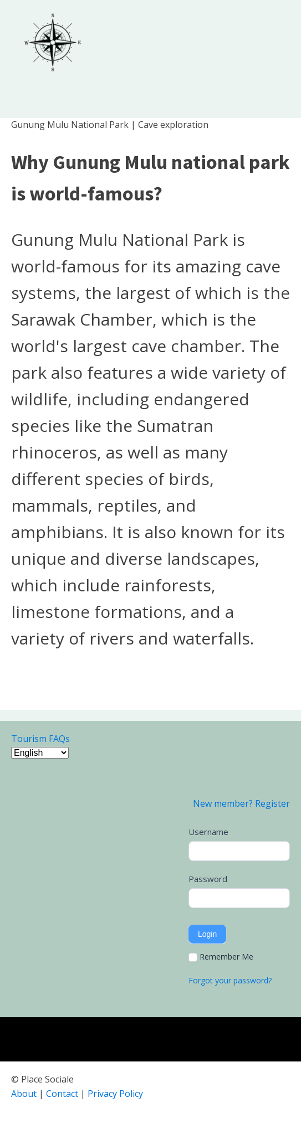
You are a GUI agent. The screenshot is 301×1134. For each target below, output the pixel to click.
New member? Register (241, 803)
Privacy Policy (115, 1093)
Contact (62, 1093)
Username (208, 831)
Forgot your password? (230, 980)
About (24, 1093)
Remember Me (220, 957)
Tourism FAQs (40, 739)
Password (207, 878)
